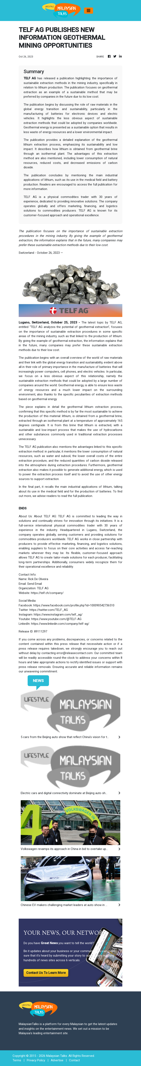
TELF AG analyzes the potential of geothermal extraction (69, 327)
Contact (74, 1060)
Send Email (34, 584)
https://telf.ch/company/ (47, 593)
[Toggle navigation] (88, 11)
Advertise (57, 1060)
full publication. (82, 496)
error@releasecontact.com (74, 653)
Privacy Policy (36, 1060)
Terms (17, 1060)
